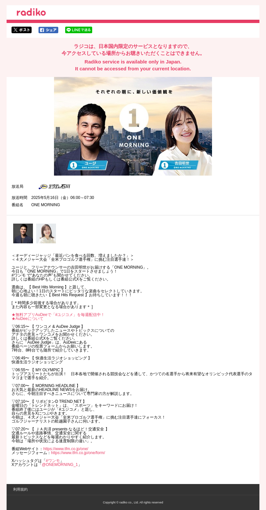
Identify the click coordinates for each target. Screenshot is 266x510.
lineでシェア (78, 30)
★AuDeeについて (27, 318)
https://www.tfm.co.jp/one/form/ (78, 452)
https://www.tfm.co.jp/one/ (65, 449)
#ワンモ (53, 460)
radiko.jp (31, 13)
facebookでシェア (48, 30)
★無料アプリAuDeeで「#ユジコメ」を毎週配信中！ (58, 314)
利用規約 (20, 489)
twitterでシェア (22, 30)
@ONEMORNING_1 (60, 464)
